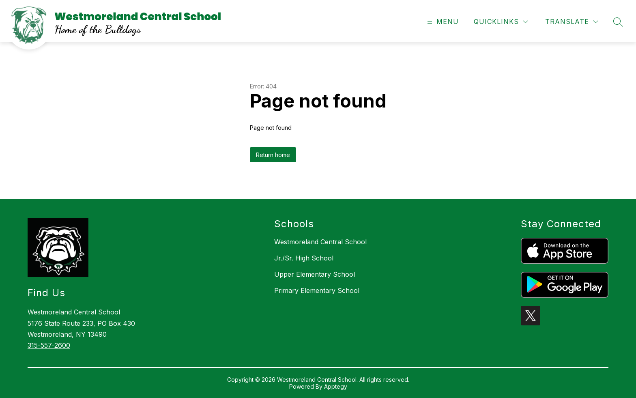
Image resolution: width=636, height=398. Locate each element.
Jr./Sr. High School (303, 258)
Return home (273, 154)
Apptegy (335, 386)
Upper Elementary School (314, 274)
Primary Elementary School (316, 290)
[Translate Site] (571, 22)
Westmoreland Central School (320, 242)
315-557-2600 (49, 345)
